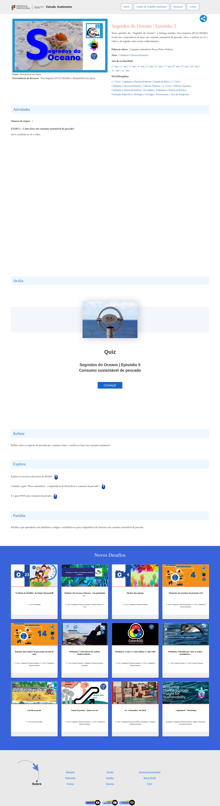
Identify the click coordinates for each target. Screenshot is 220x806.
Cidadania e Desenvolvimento (133, 55)
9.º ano (185, 66)
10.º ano (194, 66)
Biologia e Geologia (144, 94)
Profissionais (162, 94)
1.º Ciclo (116, 81)
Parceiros (110, 784)
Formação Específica (122, 94)
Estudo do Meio (161, 81)
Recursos (178, 6)
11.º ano (115, 70)
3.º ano (132, 66)
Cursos (193, 6)
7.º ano (167, 66)
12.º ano (125, 70)
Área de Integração (180, 94)
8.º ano (176, 66)
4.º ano (141, 66)
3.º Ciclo (166, 86)
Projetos (70, 784)
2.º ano (123, 66)
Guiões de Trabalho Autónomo (151, 6)
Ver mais (201, 742)
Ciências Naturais (151, 86)
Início (126, 6)
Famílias (110, 778)
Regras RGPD (150, 778)
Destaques (70, 772)
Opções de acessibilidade (149, 772)
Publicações (70, 778)
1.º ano (115, 66)
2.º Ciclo (175, 81)
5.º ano (150, 66)
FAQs (149, 784)
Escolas (110, 772)
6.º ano (158, 66)
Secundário (148, 90)
